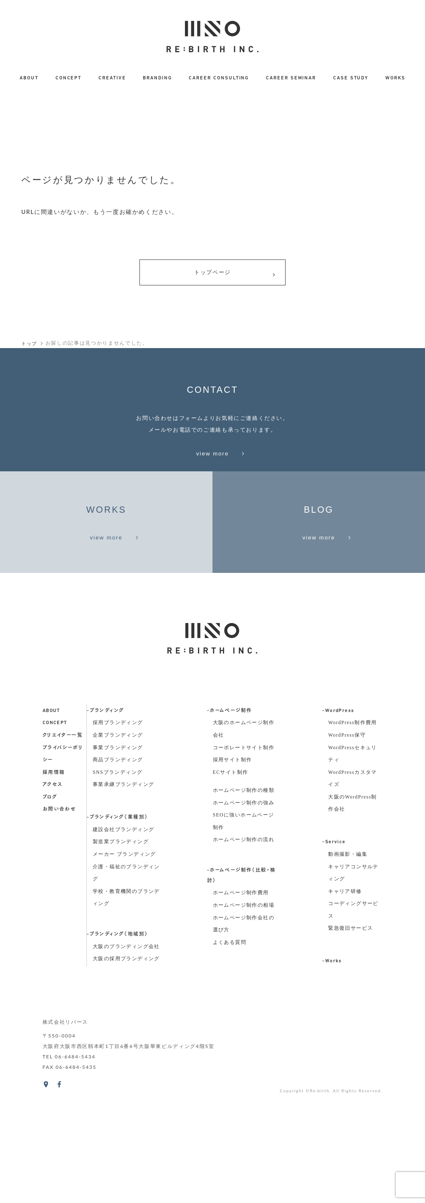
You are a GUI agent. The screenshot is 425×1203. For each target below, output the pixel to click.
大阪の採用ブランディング (126, 1074)
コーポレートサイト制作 (243, 862)
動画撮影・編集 (347, 969)
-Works (332, 1076)
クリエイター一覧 (63, 850)
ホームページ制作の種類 (243, 905)
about (51, 825)
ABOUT (29, 78)
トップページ (235, 275)
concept (55, 838)
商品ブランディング (118, 874)
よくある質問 (229, 1057)
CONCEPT (69, 78)
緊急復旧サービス (350, 1043)
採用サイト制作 (232, 874)
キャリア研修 (345, 1006)
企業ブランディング (118, 850)
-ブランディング (105, 825)
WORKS (395, 78)
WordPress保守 (347, 850)
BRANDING (157, 78)
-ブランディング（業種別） (117, 932)
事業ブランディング (118, 862)
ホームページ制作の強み (243, 918)
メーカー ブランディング (124, 969)
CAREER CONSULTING (219, 78)
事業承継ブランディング (123, 900)
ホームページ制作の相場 (243, 1020)
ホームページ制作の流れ (243, 955)
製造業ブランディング (121, 957)
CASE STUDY (350, 78)
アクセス (53, 900)
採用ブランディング (118, 838)
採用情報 (54, 887)
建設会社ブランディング (123, 944)
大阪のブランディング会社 (126, 1061)
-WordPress (338, 825)
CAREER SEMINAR (291, 78)
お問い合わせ (59, 924)
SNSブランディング (118, 887)
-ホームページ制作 (229, 825)
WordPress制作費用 (352, 838)
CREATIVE (112, 78)
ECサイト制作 (230, 887)
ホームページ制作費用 (241, 1008)
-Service (333, 957)
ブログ (50, 912)
